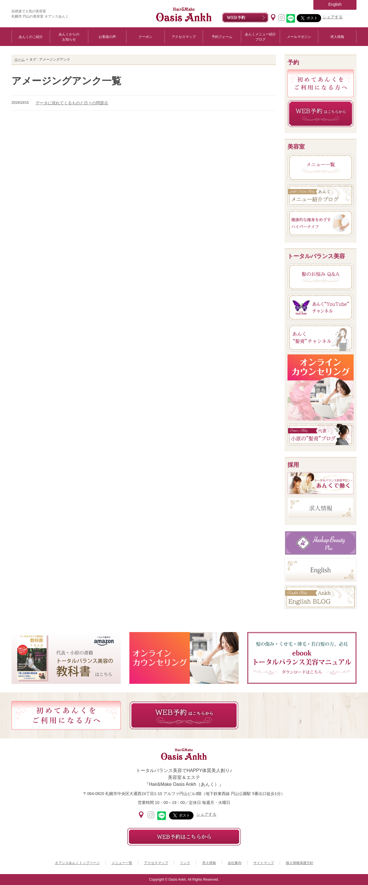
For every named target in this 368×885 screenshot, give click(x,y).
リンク (185, 863)
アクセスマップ (184, 37)
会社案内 (234, 863)
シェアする (333, 17)
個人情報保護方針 (299, 863)
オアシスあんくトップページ (77, 863)
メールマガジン (299, 37)
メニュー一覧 (122, 863)
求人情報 (337, 37)
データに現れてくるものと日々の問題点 (72, 103)
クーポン (145, 37)
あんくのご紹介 (31, 37)
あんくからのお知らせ (69, 36)
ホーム (19, 59)
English (335, 4)
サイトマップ (263, 863)
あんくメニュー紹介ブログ (260, 36)
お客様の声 (107, 37)
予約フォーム (222, 37)
